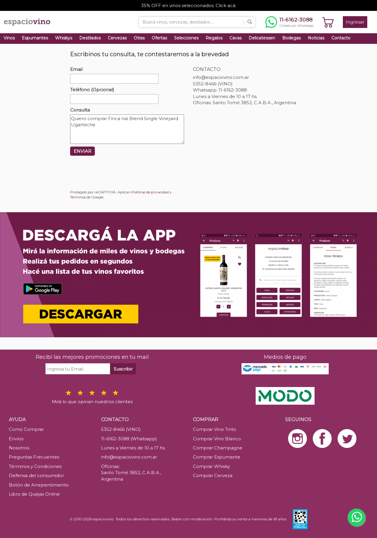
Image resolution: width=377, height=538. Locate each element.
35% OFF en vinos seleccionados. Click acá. (188, 5)
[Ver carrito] (328, 22)
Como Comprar (26, 429)
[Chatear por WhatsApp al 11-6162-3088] (289, 22)
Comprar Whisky (211, 466)
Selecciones (186, 38)
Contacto (340, 38)
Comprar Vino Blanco (217, 438)
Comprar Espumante (216, 457)
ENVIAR (82, 151)
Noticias (316, 38)
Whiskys (63, 38)
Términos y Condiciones (35, 466)
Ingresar (355, 22)
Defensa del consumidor (36, 475)
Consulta (80, 110)
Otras (139, 38)
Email (76, 69)
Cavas (235, 38)
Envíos (16, 438)
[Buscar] (250, 22)
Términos (78, 197)
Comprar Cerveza (212, 475)
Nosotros (19, 448)
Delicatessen (262, 38)
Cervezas (117, 38)
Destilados (90, 38)
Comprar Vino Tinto (214, 429)
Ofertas (159, 38)
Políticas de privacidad (150, 192)
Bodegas (291, 38)
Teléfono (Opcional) (92, 89)
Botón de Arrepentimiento (39, 485)
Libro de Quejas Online (34, 494)
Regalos (214, 38)
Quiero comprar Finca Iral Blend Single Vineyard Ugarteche (127, 129)
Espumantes (35, 38)
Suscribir (123, 369)
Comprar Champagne (217, 448)
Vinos (9, 38)
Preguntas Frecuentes (34, 457)
